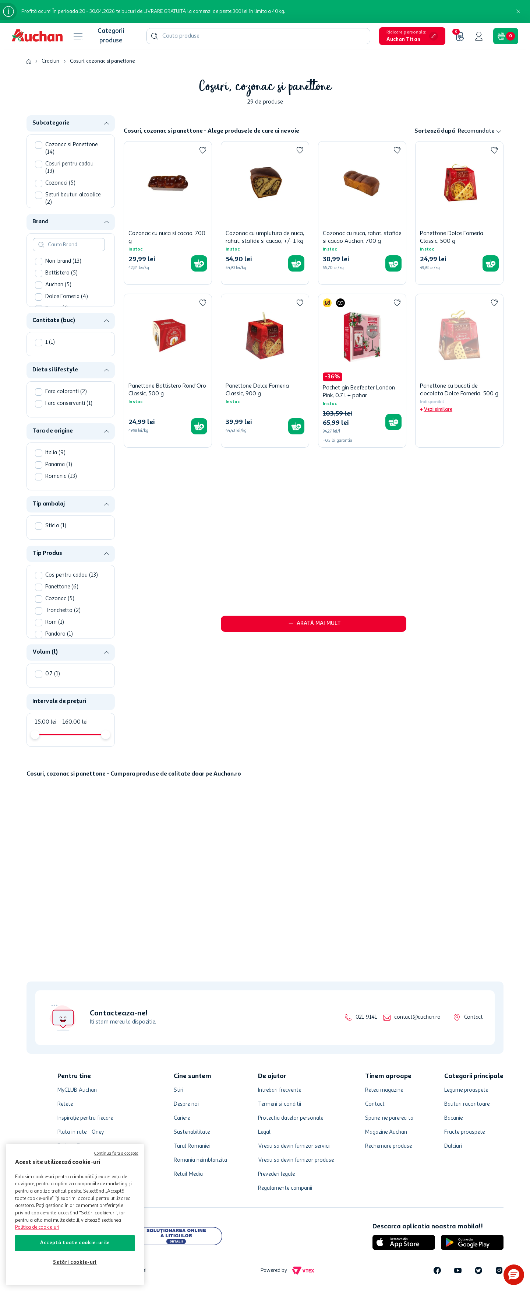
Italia (55, 453)
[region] (75, 1214)
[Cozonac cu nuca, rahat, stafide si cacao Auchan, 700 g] (362, 212)
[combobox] (258, 36)
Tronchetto (63, 610)
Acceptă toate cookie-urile (75, 1243)
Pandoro (59, 634)
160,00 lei (73, 722)
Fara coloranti (66, 392)
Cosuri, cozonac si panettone (102, 61)
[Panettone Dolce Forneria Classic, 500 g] (459, 212)
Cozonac (59, 599)
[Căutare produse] (154, 36)
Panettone (61, 587)
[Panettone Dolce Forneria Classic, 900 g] (265, 370)
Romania (61, 476)
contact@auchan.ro (417, 1017)
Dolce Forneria (66, 297)
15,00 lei (45, 722)
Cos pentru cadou (71, 575)
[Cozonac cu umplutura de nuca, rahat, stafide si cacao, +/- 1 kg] (265, 212)
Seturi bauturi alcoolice (72, 198)
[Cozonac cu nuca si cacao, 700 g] (168, 212)
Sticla (55, 526)
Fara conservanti (68, 403)
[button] (412, 36)
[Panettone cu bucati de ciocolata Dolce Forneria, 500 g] (459, 370)
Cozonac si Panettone (71, 148)
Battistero (61, 273)
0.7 (52, 674)
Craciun (50, 61)
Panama (58, 465)
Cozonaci (60, 183)
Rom (54, 622)
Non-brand (63, 261)
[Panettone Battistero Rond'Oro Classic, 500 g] (168, 370)
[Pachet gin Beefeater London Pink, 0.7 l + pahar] (362, 370)
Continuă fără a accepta (116, 1154)
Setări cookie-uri (74, 1262)
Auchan (58, 285)
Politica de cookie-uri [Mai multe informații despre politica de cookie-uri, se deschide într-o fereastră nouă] (37, 1227)
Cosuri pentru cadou (69, 167)
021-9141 (366, 1017)
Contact (473, 1017)
